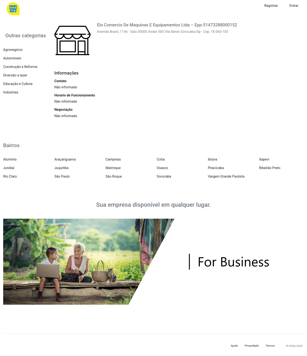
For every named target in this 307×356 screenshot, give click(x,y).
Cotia (161, 159)
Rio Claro (10, 176)
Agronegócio (13, 50)
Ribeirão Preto (269, 168)
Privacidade (252, 345)
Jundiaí (8, 168)
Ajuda (234, 345)
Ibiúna (212, 159)
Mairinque (113, 168)
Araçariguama (65, 159)
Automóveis (12, 58)
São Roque (114, 176)
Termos (270, 345)
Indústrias (10, 92)
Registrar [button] (271, 6)
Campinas (113, 159)
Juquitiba (61, 168)
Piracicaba (216, 168)
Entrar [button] (294, 6)
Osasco (162, 168)
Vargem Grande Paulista (226, 176)
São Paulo (62, 176)
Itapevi (264, 159)
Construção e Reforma (20, 67)
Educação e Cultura (17, 84)
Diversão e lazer (15, 75)
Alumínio (10, 159)
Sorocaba (164, 176)
